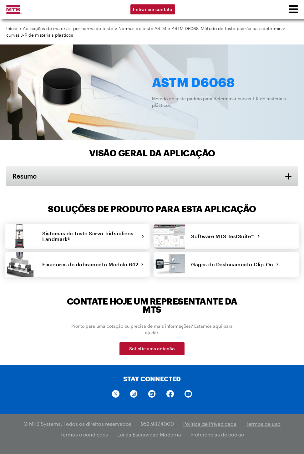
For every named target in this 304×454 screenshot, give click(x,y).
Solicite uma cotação (152, 348)
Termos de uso (263, 424)
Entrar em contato (152, 9)
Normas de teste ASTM (142, 28)
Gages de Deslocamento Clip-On (235, 264)
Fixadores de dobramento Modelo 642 (93, 264)
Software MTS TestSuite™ (225, 236)
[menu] (293, 9)
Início (11, 28)
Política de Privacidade (209, 424)
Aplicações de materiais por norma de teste (68, 28)
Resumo (25, 176)
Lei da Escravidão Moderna (149, 434)
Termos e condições (84, 434)
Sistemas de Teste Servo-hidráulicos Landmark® (93, 236)
